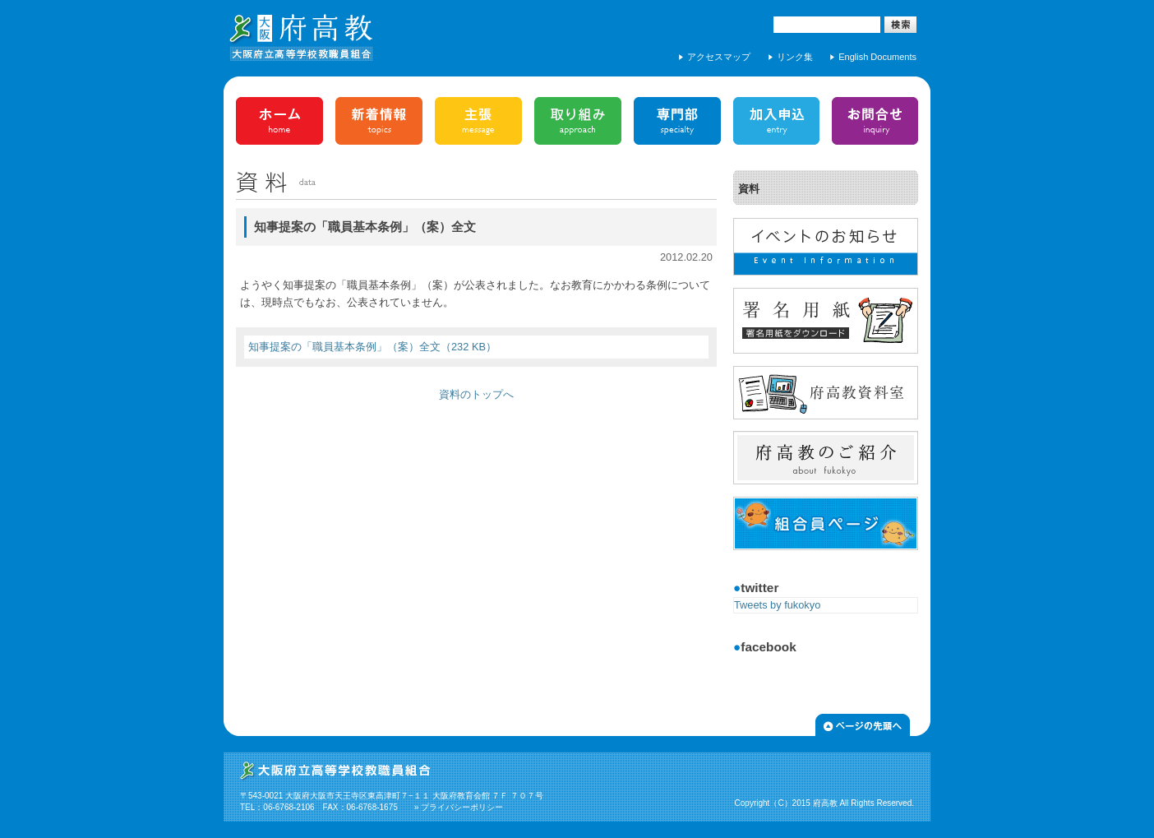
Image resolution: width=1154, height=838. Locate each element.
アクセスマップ (718, 57)
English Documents (877, 57)
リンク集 (795, 57)
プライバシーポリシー (462, 807)
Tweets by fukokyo (777, 605)
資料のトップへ (476, 394)
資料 (748, 189)
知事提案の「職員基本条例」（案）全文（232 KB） (372, 346)
